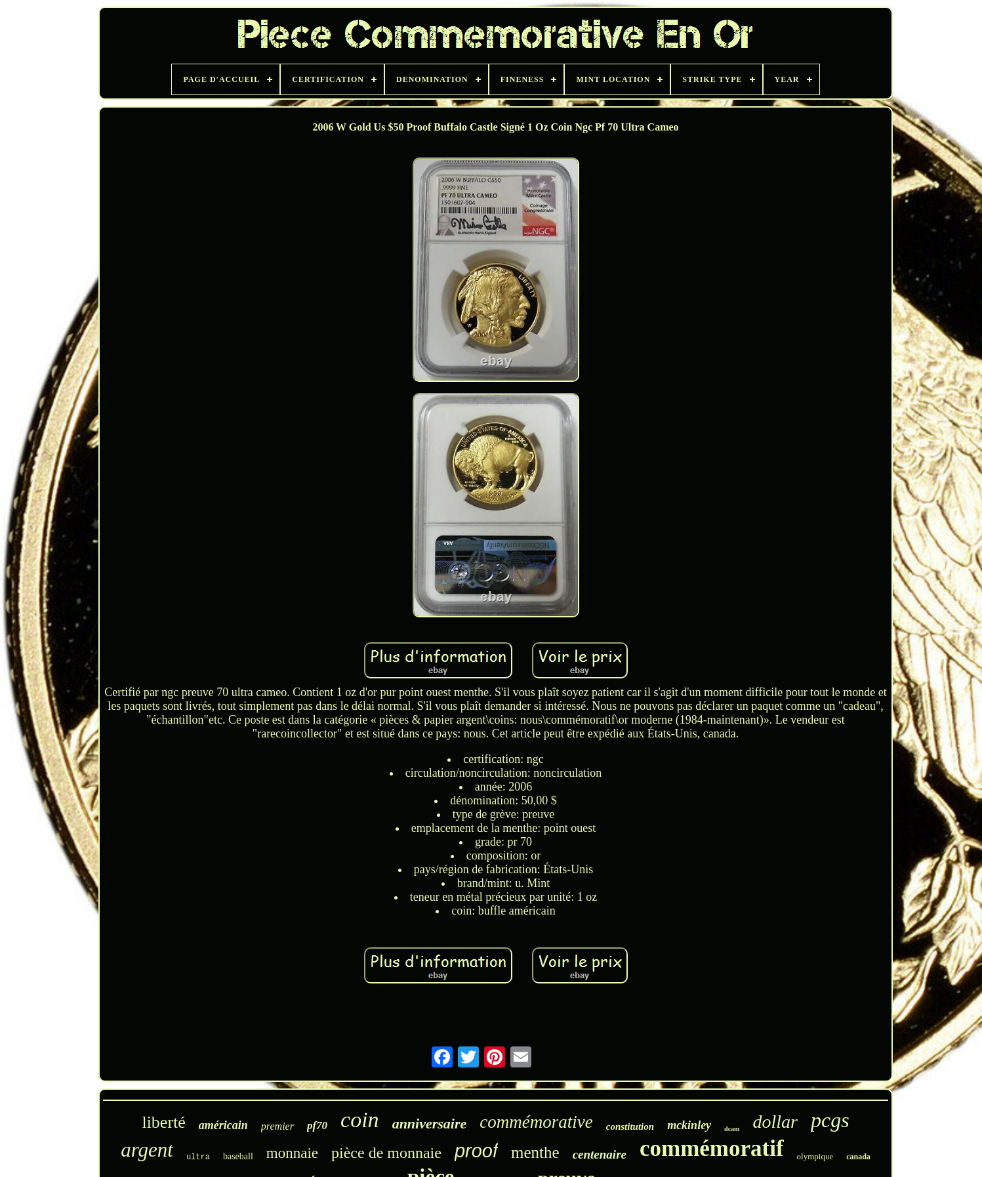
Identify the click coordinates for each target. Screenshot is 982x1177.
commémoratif (712, 1148)
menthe (535, 1152)
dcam (731, 1128)
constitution (630, 1126)
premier (277, 1126)
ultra (198, 1157)
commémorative (536, 1122)
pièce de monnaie (386, 1152)
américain (223, 1125)
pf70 (317, 1125)
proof (476, 1150)
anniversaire (429, 1123)
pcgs (830, 1120)
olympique (815, 1156)
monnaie (292, 1153)
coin (359, 1119)
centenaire (599, 1154)
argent (147, 1149)
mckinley (689, 1125)
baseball (238, 1156)
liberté (163, 1122)
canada (858, 1156)
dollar (774, 1121)
